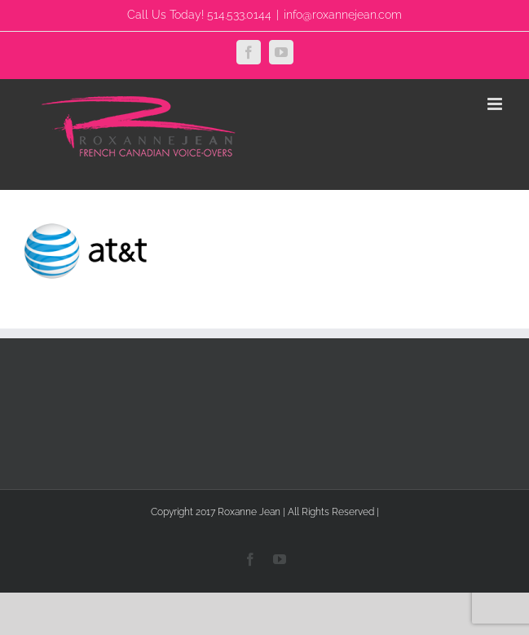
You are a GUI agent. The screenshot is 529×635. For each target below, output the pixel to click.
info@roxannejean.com (343, 14)
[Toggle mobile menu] (496, 103)
